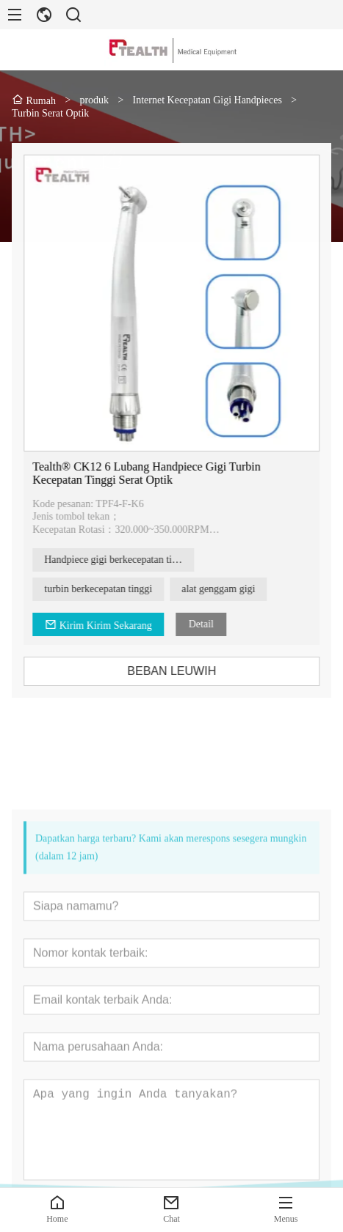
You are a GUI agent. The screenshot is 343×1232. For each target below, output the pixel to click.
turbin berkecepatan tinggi (108, 588)
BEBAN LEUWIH (181, 671)
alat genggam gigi (227, 588)
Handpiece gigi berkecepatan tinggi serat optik (128, 559)
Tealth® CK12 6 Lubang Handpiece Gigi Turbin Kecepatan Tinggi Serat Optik (156, 473)
